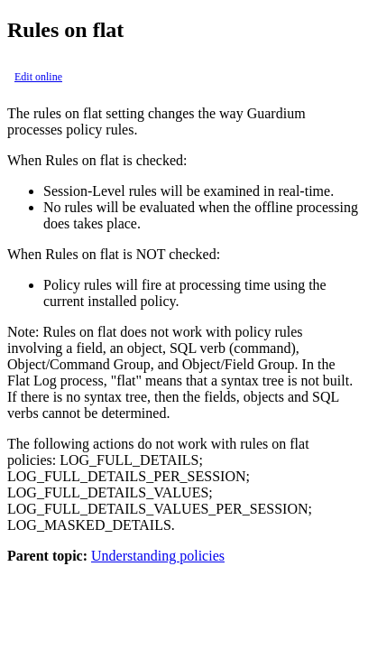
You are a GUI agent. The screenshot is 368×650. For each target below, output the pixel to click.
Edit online (38, 76)
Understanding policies (158, 555)
